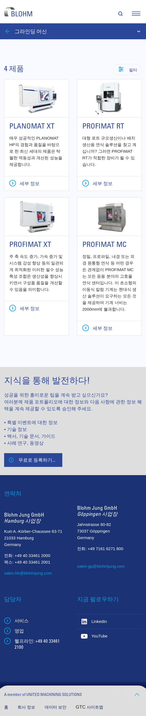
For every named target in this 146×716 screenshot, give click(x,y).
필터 (132, 69)
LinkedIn (99, 621)
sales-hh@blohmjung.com (28, 573)
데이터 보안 (56, 707)
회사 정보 (27, 707)
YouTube (99, 636)
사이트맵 (95, 707)
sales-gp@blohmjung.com (101, 566)
